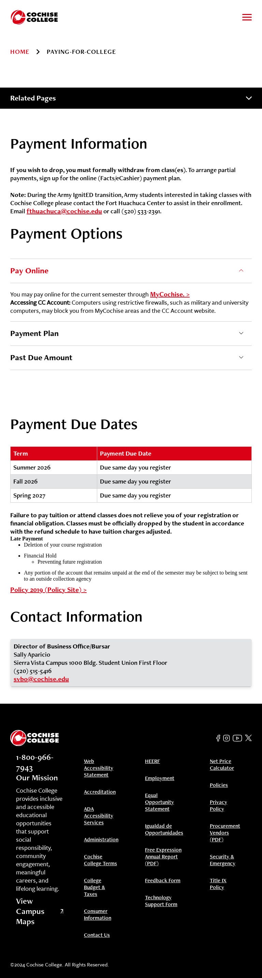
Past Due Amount (41, 357)
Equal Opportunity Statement (159, 802)
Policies (219, 785)
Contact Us (97, 935)
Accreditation (100, 792)
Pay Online (29, 270)
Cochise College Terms (100, 860)
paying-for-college (81, 52)
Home (19, 52)
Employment (159, 778)
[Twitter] (248, 738)
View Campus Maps (39, 911)
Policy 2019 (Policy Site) (46, 589)
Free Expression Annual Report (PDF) (163, 856)
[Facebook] (218, 738)
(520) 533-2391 (140, 211)
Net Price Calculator (222, 764)
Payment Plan (34, 333)
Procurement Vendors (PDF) (225, 833)
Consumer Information (97, 914)
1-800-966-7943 (35, 762)
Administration (101, 839)
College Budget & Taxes (94, 887)
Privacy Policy (218, 805)
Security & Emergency (222, 860)
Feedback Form (162, 880)
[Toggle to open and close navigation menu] (247, 17)
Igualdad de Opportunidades (164, 829)
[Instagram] (226, 738)
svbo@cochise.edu (41, 678)
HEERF (152, 761)
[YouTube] (237, 738)
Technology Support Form (161, 901)
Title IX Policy (218, 884)
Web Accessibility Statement (98, 768)
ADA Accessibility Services (98, 816)
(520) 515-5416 (33, 671)
